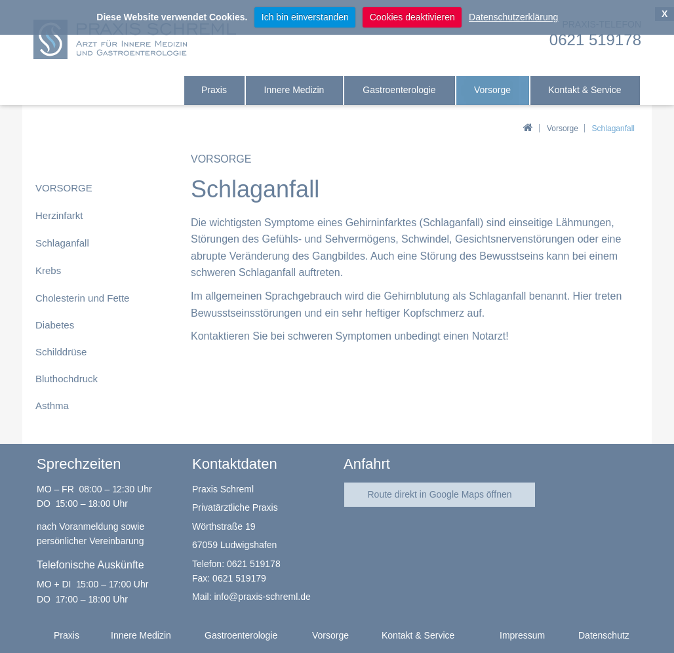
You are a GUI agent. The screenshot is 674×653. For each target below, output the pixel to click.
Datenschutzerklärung (513, 17)
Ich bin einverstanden (305, 17)
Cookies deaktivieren (412, 17)
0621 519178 (254, 564)
